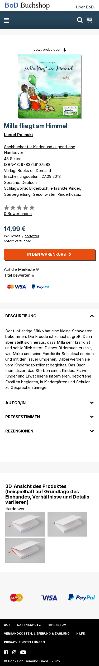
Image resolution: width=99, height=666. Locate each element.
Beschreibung (20, 315)
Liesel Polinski (18, 134)
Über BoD (85, 7)
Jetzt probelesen (48, 49)
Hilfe (80, 633)
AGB (7, 625)
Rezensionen (19, 431)
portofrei (32, 236)
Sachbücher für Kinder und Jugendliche (39, 146)
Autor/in (15, 402)
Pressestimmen (22, 416)
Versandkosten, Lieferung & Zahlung (37, 633)
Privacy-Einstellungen (24, 642)
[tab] (49, 312)
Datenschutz (29, 625)
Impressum (57, 625)
